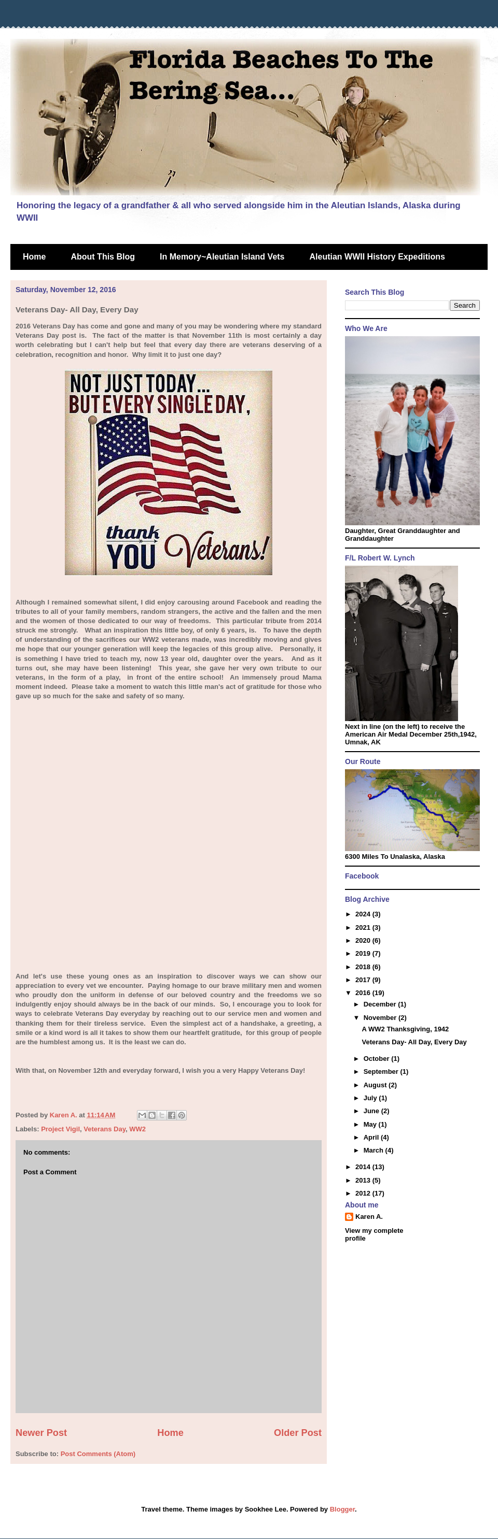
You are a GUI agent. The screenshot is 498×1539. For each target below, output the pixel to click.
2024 (363, 914)
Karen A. (369, 1216)
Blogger (342, 1509)
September (382, 1071)
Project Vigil (60, 1129)
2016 (363, 993)
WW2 (137, 1129)
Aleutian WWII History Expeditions (377, 256)
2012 (363, 1193)
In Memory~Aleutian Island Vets (222, 256)
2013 (363, 1180)
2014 (363, 1167)
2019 (363, 953)
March (374, 1150)
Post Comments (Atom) (98, 1454)
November (381, 1018)
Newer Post (41, 1433)
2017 (363, 980)
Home (34, 256)
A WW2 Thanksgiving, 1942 (405, 1029)
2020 (363, 940)
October (377, 1058)
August (376, 1085)
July (371, 1098)
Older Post (298, 1433)
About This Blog (103, 256)
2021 (363, 927)
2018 (363, 967)
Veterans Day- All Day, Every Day (414, 1042)
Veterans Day (105, 1129)
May (371, 1124)
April (372, 1137)
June (372, 1111)
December (381, 1004)
